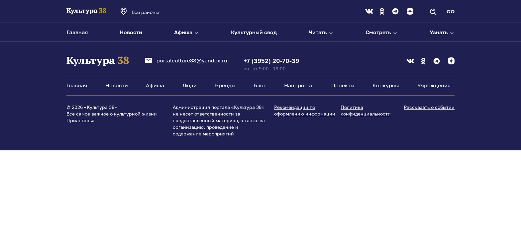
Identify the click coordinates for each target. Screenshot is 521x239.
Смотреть (381, 32)
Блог (260, 85)
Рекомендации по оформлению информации (304, 110)
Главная (77, 32)
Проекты (343, 85)
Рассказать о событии (429, 107)
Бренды (225, 85)
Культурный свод (254, 32)
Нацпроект (298, 85)
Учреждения (434, 85)
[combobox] (154, 12)
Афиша (186, 32)
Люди (189, 85)
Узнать (442, 32)
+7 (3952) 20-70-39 (271, 60)
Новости (131, 32)
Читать (321, 32)
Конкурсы (385, 85)
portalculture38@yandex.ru (186, 60)
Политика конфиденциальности (366, 110)
